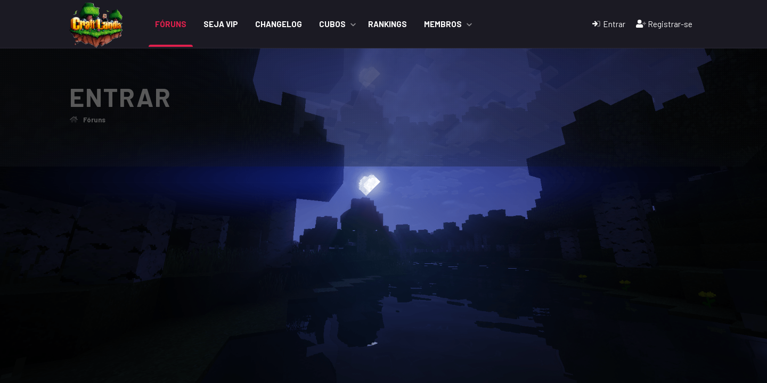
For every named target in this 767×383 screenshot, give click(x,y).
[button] (353, 24)
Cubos (332, 24)
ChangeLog (278, 24)
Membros (443, 24)
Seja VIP (220, 24)
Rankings (387, 24)
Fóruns (170, 24)
